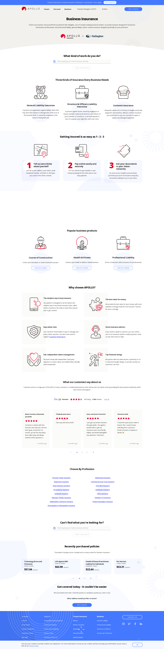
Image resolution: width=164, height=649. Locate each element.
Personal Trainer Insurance (61, 478)
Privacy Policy (33, 646)
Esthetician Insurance (102, 490)
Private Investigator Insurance (103, 502)
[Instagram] (123, 624)
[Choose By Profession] (104, 633)
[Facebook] (135, 624)
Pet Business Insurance (61, 490)
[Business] (68, 9)
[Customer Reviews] (50, 625)
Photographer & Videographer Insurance (61, 506)
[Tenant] (46, 9)
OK (137, 645)
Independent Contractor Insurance (61, 502)
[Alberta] (75, 621)
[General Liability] (102, 621)
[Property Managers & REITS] (86, 9)
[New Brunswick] (78, 633)
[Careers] (24, 621)
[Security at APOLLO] (50, 637)
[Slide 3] (87, 452)
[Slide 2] (82, 452)
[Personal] (57, 9)
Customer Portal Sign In (57, 337)
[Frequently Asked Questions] (53, 621)
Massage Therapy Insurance (61, 498)
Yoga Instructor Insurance (61, 486)
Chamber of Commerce (103, 498)
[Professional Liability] (104, 625)
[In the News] (26, 625)
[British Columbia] (78, 625)
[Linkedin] (141, 624)
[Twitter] (129, 624)
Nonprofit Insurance (61, 494)
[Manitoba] (76, 629)
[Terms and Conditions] (51, 629)
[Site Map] (25, 637)
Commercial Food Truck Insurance (102, 482)
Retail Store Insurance (61, 482)
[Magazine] (47, 616)
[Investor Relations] (28, 629)
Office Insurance (102, 494)
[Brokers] (104, 9)
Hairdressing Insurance (102, 478)
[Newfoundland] (78, 637)
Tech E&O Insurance (103, 486)
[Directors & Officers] (104, 629)
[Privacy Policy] (48, 633)
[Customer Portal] (27, 633)
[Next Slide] (93, 452)
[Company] (25, 616)
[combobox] (83, 61)
